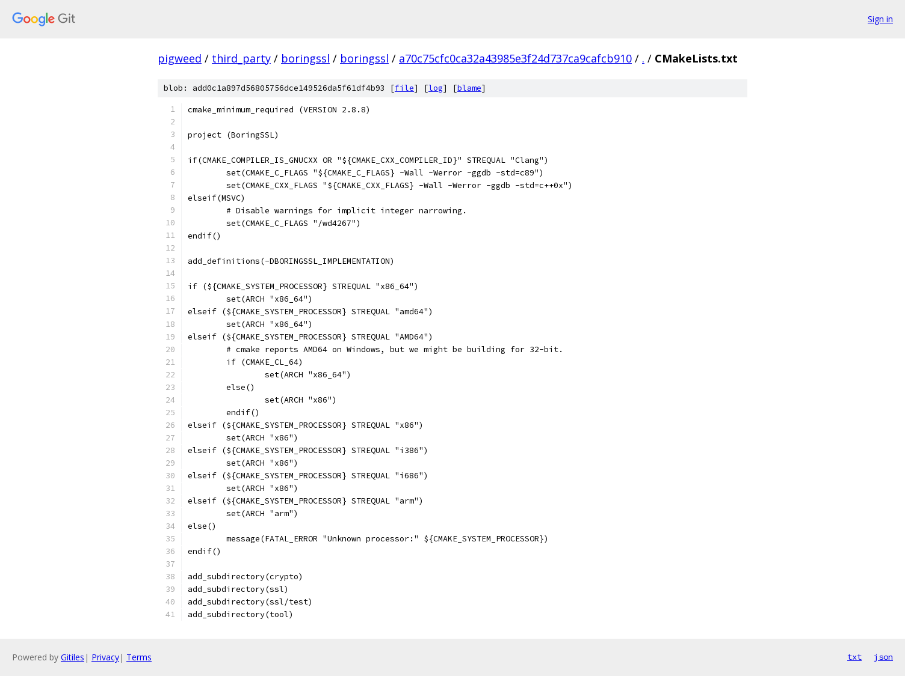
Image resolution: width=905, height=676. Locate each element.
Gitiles (72, 657)
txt (854, 656)
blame (469, 88)
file (404, 88)
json (883, 656)
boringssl (305, 58)
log (435, 88)
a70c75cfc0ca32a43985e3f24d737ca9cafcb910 (515, 58)
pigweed (180, 58)
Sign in (880, 19)
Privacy (105, 657)
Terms (139, 657)
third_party (241, 58)
